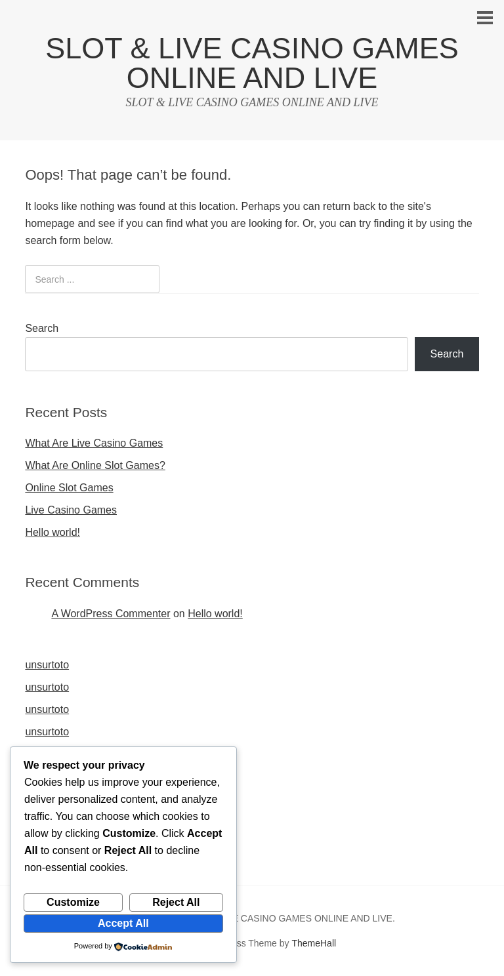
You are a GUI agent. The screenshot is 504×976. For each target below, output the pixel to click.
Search (41, 328)
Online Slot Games (69, 487)
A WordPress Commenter (110, 613)
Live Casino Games (71, 510)
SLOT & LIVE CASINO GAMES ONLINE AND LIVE (251, 62)
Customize (73, 902)
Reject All (176, 902)
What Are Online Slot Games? (95, 465)
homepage (50, 223)
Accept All (123, 923)
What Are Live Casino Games (94, 443)
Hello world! (52, 532)
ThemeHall (313, 943)
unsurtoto (47, 664)
